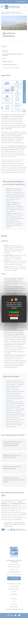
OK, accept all (14, 312)
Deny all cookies (14, 315)
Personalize (14, 318)
